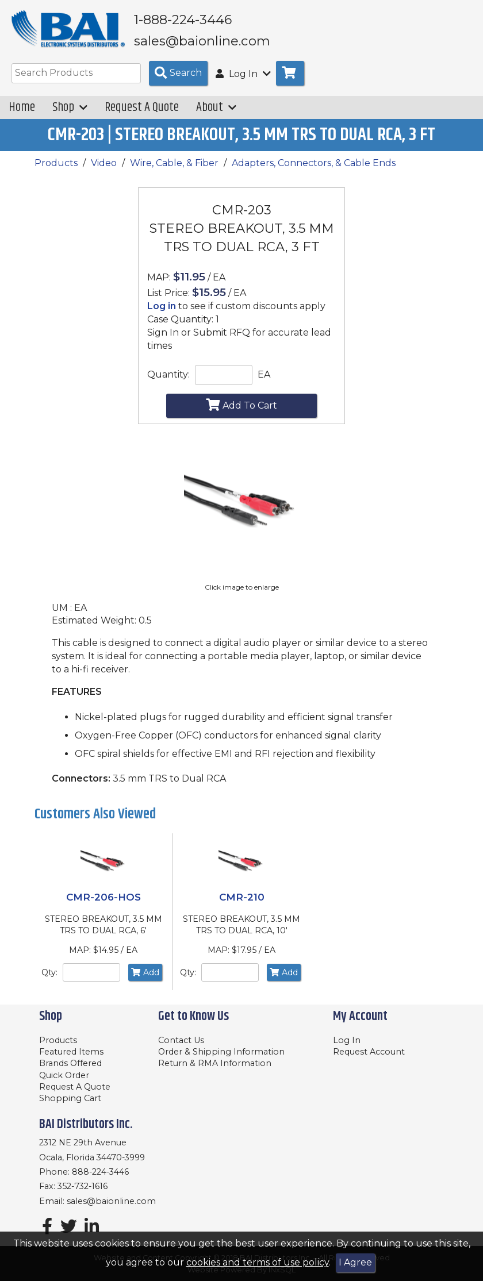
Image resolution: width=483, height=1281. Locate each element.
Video (104, 165)
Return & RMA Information (214, 1063)
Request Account (369, 1052)
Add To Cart (241, 407)
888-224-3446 (100, 1172)
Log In (347, 1040)
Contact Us (181, 1040)
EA (264, 376)
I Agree (355, 1262)
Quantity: (168, 376)
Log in (161, 308)
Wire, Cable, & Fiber (174, 165)
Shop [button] (69, 110)
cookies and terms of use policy (257, 1262)
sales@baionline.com (111, 1201)
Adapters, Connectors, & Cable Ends (314, 165)
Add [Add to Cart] (145, 975)
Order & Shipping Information (221, 1052)
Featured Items (71, 1052)
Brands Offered (70, 1063)
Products (56, 165)
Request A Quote (142, 110)
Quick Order (64, 1075)
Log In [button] (243, 76)
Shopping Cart (70, 1098)
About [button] (216, 110)
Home (22, 110)
